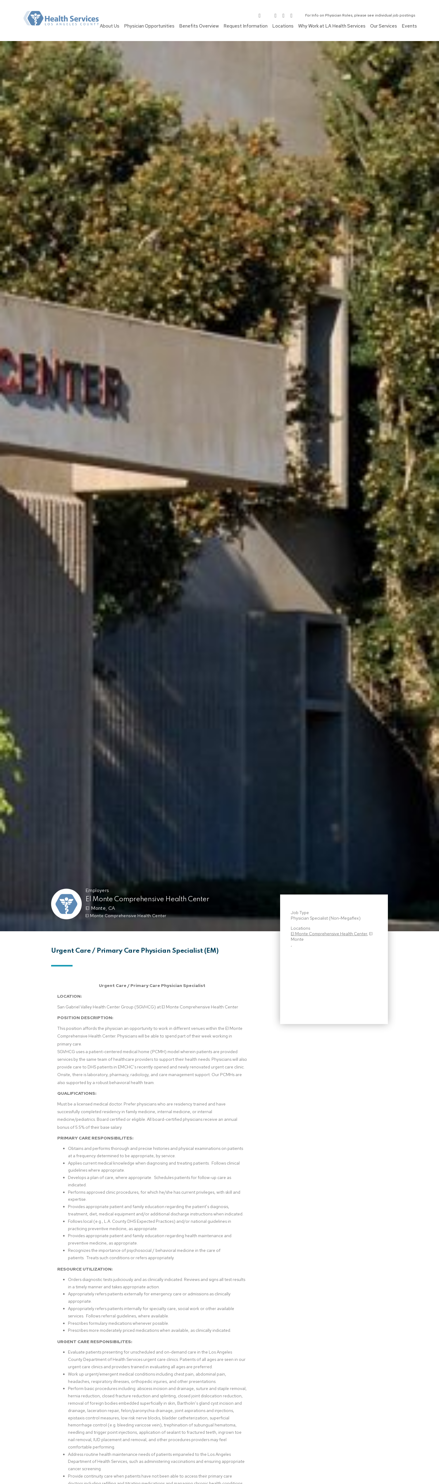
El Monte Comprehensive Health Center (147, 899)
